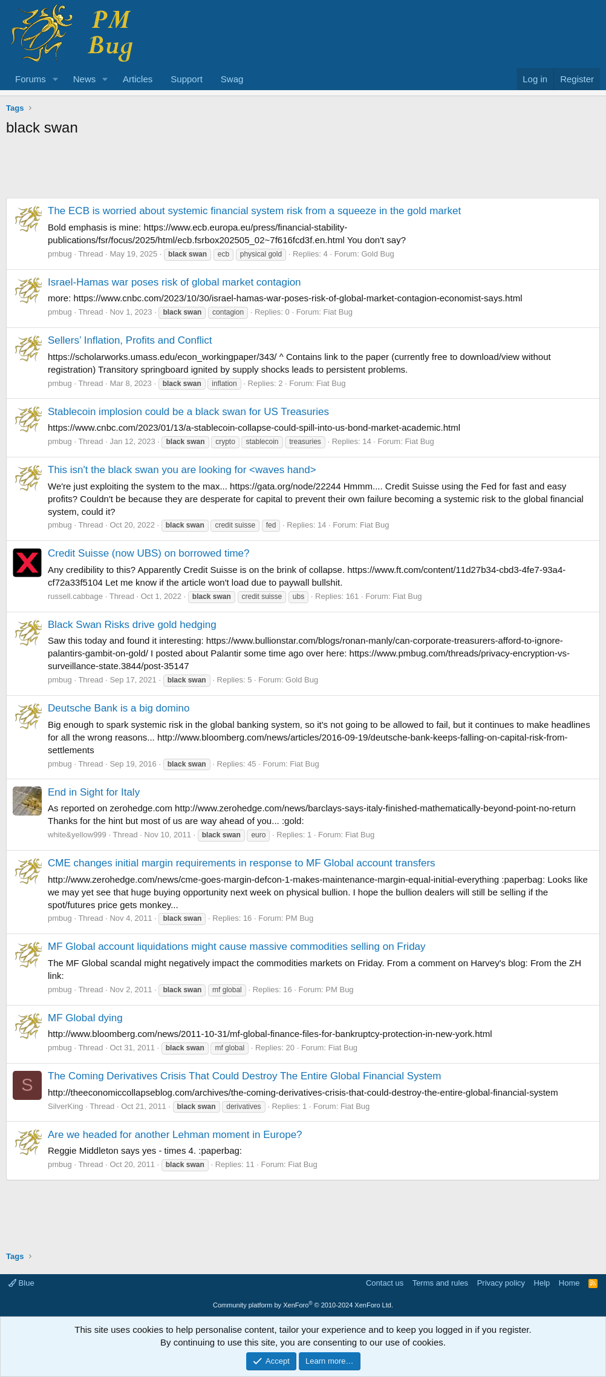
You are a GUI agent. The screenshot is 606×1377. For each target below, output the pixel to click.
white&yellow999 (77, 834)
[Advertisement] (303, 170)
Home (569, 1282)
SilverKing (65, 1106)
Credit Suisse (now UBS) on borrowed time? (149, 553)
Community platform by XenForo (303, 1305)
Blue (21, 1282)
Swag (232, 79)
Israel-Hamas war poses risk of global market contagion (174, 282)
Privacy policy (501, 1282)
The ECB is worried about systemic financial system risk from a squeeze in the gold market (254, 211)
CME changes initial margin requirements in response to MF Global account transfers (241, 863)
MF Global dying (85, 1018)
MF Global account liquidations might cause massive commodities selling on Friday (237, 946)
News (84, 79)
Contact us (384, 1282)
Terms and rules (440, 1282)
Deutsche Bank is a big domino (118, 708)
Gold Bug (377, 253)
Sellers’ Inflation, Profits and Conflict (130, 340)
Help (542, 1282)
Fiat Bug (337, 311)
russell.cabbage (75, 596)
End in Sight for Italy (94, 792)
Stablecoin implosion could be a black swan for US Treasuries (188, 411)
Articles (137, 79)
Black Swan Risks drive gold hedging (132, 624)
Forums (30, 79)
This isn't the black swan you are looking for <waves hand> (182, 470)
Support (187, 79)
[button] (55, 79)
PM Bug (299, 918)
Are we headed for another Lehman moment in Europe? (175, 1134)
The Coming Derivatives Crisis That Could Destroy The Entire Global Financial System (244, 1076)
